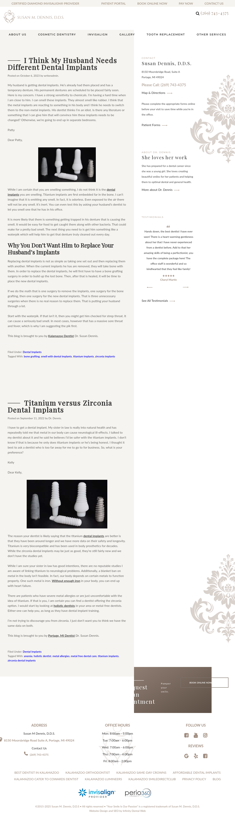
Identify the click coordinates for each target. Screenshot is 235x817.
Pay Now (186, 3)
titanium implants (83, 356)
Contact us (213, 3)
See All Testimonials (155, 300)
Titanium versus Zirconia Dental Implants (60, 406)
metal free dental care (84, 656)
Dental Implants (32, 352)
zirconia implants (105, 356)
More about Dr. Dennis (157, 189)
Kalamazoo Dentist (61, 336)
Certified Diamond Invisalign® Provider (45, 3)
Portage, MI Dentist (61, 635)
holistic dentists (64, 605)
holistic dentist (42, 656)
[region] (168, 256)
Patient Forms (151, 125)
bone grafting (32, 356)
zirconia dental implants (22, 660)
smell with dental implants (56, 356)
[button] (149, 287)
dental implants (93, 536)
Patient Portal (113, 3)
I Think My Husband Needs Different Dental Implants (62, 64)
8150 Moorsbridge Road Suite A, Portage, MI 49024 (39, 740)
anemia (28, 656)
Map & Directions (153, 92)
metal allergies (61, 656)
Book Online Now (152, 3)
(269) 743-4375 (215, 13)
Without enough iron (66, 580)
